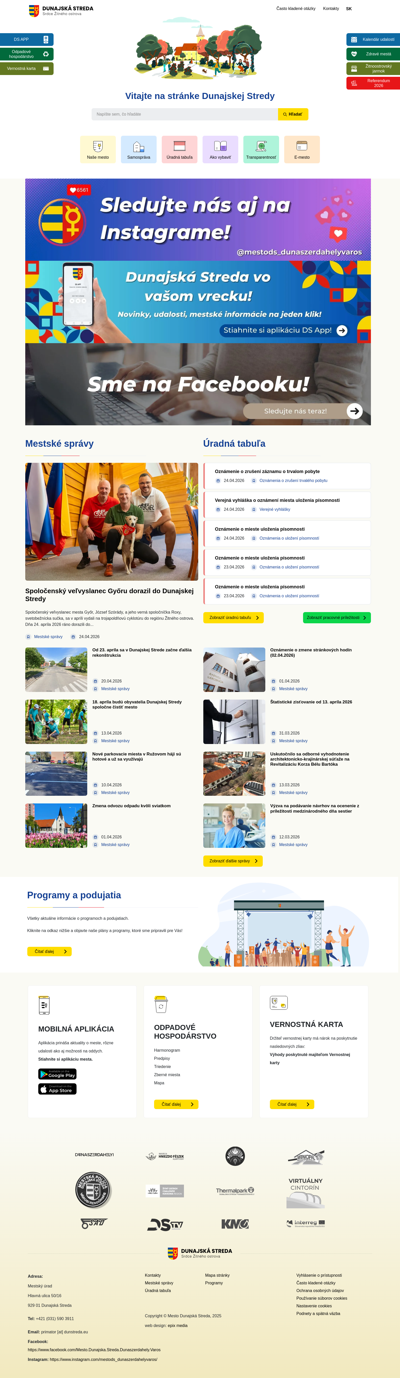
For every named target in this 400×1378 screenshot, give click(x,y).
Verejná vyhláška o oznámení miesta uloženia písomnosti (277, 500)
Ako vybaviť (220, 157)
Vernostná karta (21, 68)
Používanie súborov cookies (321, 1298)
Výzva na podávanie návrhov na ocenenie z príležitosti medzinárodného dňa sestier (314, 808)
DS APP (21, 39)
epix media (178, 1325)
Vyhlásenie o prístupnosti (319, 1275)
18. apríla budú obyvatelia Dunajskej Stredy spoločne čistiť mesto (137, 705)
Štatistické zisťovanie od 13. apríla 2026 (311, 702)
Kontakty (331, 8)
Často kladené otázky (296, 8)
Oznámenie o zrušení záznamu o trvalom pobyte (267, 471)
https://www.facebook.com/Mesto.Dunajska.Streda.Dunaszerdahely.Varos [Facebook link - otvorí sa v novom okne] (94, 1350)
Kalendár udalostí (379, 39)
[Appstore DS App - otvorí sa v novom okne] (57, 1087)
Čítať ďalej (44, 951)
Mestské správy (159, 1283)
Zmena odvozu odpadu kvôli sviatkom (131, 805)
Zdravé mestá (378, 54)
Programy (214, 1283)
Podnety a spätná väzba (318, 1313)
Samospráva (138, 157)
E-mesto (302, 157)
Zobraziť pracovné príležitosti (333, 617)
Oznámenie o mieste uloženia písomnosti (260, 529)
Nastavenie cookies (314, 1306)
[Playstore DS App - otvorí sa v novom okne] (57, 1072)
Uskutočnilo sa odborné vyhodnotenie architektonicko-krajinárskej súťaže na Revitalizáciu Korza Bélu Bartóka (310, 759)
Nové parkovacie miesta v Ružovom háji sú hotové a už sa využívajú (136, 757)
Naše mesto (98, 157)
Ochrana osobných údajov (320, 1290)
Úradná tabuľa (180, 157)
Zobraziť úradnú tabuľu (230, 617)
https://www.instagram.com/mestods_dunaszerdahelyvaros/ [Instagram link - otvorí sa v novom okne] (103, 1359)
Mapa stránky (217, 1275)
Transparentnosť (261, 157)
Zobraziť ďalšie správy (230, 861)
